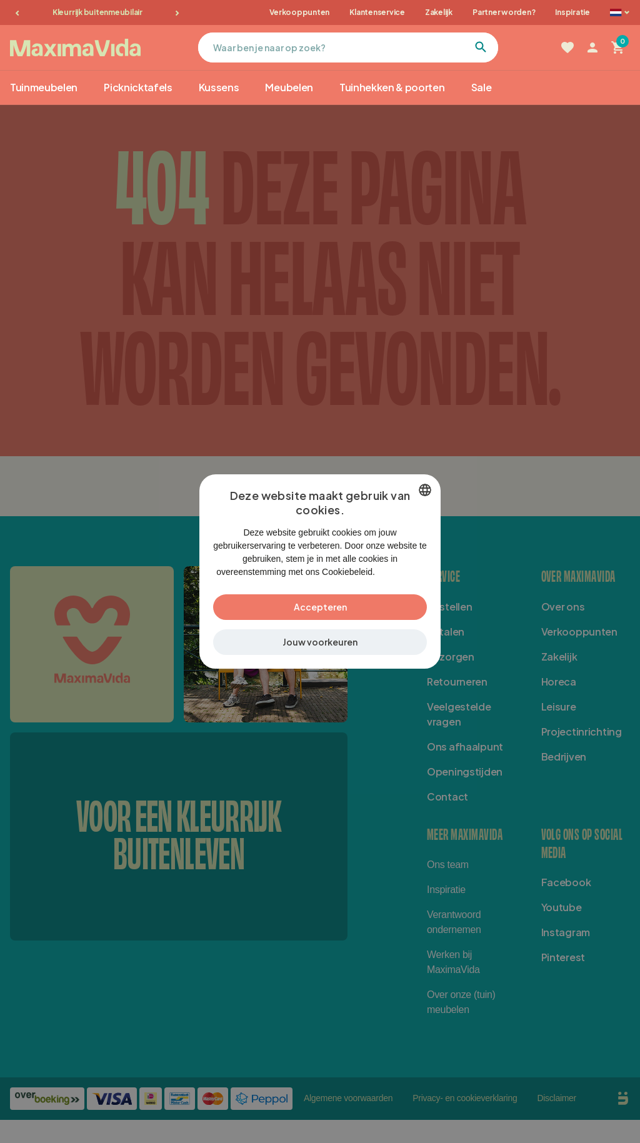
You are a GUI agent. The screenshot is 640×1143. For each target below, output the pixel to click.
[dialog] (320, 571)
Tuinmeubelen (44, 87)
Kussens (219, 87)
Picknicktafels (138, 87)
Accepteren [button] (320, 613)
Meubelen (288, 87)
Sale (481, 87)
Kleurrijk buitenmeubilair (97, 12)
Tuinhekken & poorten (392, 87)
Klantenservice (377, 12)
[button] (320, 649)
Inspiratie (572, 12)
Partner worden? (503, 12)
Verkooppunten (299, 12)
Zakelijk (438, 12)
